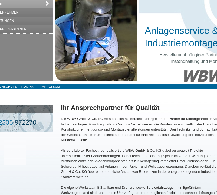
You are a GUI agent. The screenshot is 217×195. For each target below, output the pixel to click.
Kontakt (28, 86)
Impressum (50, 86)
